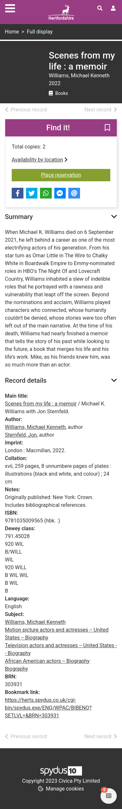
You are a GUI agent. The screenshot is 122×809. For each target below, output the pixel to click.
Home (12, 32)
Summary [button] (19, 217)
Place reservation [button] (75, 174)
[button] (107, 128)
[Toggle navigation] (10, 7)
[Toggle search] (99, 8)
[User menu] (113, 8)
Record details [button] (26, 380)
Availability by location (40, 160)
